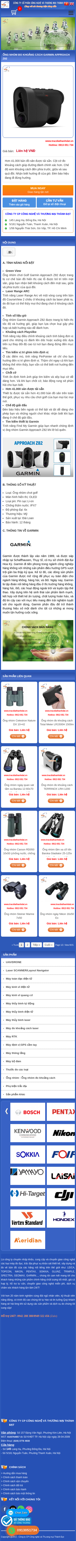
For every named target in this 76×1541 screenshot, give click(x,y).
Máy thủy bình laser (18, 1019)
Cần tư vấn (54, 202)
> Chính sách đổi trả (12, 1485)
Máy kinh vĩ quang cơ (19, 995)
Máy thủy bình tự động (20, 1003)
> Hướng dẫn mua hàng (14, 1473)
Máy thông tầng (15, 1053)
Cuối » (48, 944)
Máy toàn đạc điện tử (19, 978)
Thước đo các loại (17, 1069)
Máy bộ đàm (13, 1061)
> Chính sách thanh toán (14, 1477)
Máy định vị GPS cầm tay (21, 1044)
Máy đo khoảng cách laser (22, 1028)
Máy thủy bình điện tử (19, 1011)
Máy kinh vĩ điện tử (18, 986)
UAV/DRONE (13, 962)
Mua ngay (38, 190)
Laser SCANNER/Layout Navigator (27, 970)
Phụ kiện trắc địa (16, 1086)
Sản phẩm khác (15, 1094)
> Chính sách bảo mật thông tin (18, 1493)
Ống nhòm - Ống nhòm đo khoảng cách (30, 1077)
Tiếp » (36, 944)
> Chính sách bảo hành (13, 1489)
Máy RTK (11, 1036)
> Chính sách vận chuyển (15, 1481)
